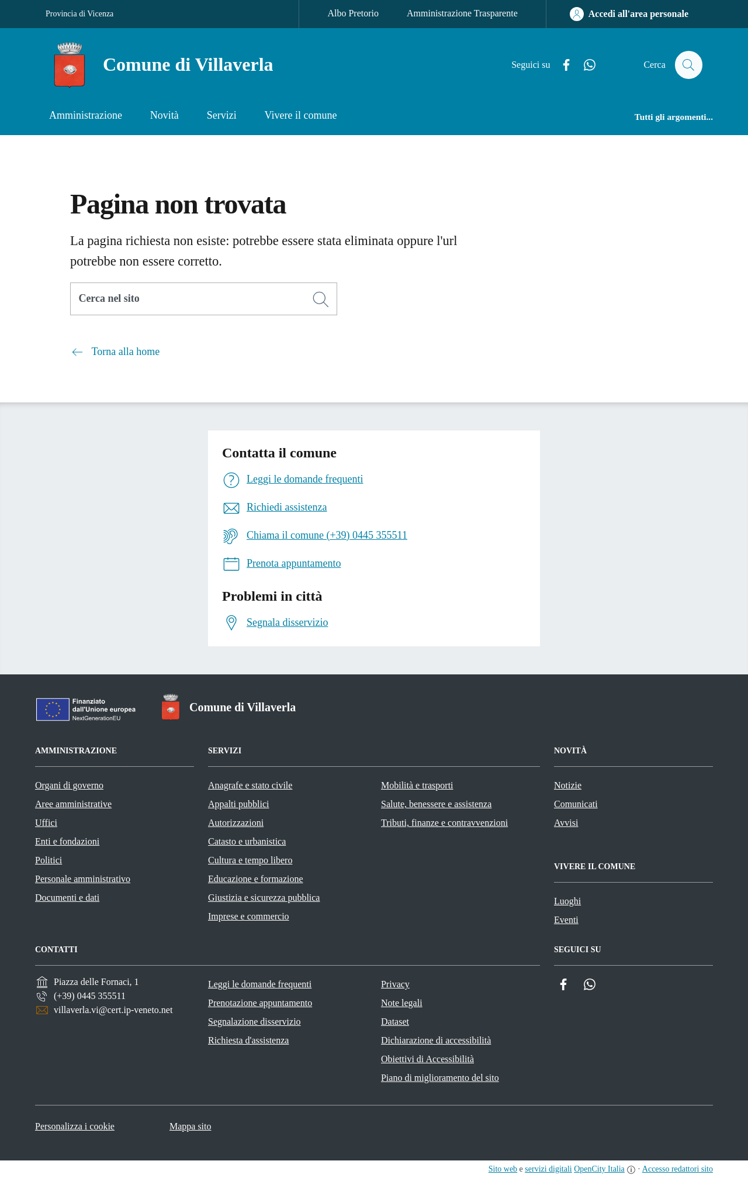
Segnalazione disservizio (254, 1022)
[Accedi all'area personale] (629, 14)
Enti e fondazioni (67, 841)
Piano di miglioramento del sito (440, 1078)
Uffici (46, 823)
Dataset (395, 1022)
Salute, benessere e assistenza (436, 804)
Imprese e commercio (248, 916)
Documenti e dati (67, 898)
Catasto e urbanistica (247, 841)
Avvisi (566, 823)
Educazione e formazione (255, 879)
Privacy (395, 984)
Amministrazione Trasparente (462, 13)
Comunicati (576, 804)
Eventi (566, 920)
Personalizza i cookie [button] (75, 1126)
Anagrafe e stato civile (250, 785)
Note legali (402, 1003)
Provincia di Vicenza (79, 13)
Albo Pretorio (353, 13)
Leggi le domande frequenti (259, 984)
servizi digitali (548, 1169)
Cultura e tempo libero (250, 860)
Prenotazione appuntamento (260, 1003)
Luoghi (567, 901)
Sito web (503, 1169)
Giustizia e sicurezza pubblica (264, 898)
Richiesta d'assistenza (248, 1040)
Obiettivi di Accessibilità (427, 1059)
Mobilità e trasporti (417, 785)
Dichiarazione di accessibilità (436, 1040)
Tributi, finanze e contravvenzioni (444, 823)
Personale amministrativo (82, 879)
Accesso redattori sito (677, 1169)
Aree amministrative (73, 804)
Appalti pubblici (238, 804)
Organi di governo (69, 785)
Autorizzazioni (236, 823)
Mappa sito (190, 1126)
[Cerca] (321, 299)
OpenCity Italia (599, 1169)
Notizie (567, 785)
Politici (48, 860)
